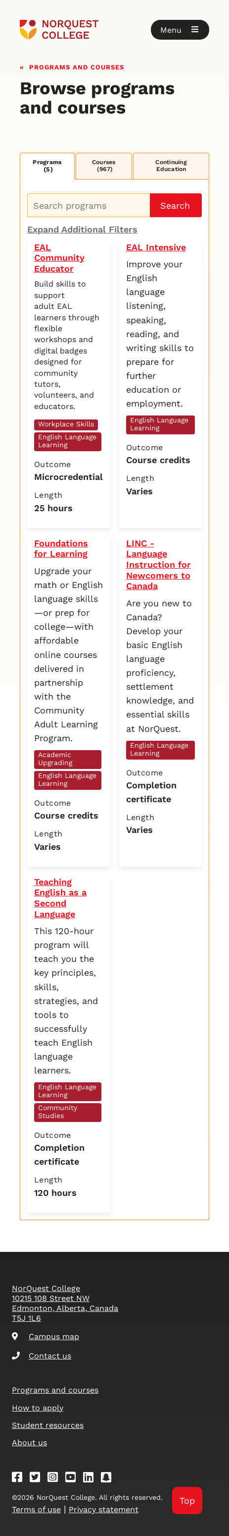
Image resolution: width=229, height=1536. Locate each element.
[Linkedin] (91, 1478)
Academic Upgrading (55, 759)
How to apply (37, 1408)
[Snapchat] (109, 1478)
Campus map (45, 1336)
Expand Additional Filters (82, 229)
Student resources (48, 1425)
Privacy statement (103, 1509)
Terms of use (36, 1509)
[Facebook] (20, 1478)
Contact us (41, 1355)
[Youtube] (73, 1478)
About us (29, 1442)
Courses (104, 166)
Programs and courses (76, 66)
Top (187, 1500)
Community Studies (57, 1112)
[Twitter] (38, 1478)
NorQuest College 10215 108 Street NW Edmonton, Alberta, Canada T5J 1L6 (65, 1303)
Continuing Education (170, 166)
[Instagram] (55, 1478)
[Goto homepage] (114, 30)
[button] (180, 30)
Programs (47, 166)
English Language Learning (67, 441)
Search (175, 205)
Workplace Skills (66, 424)
